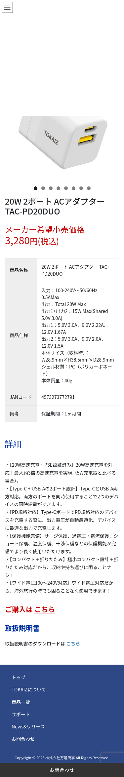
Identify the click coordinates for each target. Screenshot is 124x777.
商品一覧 (21, 702)
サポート (21, 714)
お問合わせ (62, 769)
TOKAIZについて (29, 689)
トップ (18, 677)
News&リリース (28, 726)
